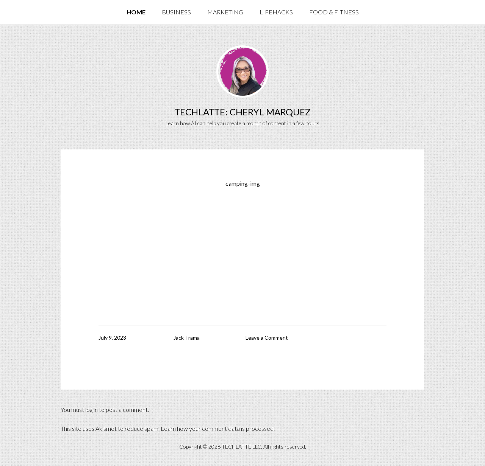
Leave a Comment (267, 337)
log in (91, 409)
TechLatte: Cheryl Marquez (242, 111)
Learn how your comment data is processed (217, 428)
